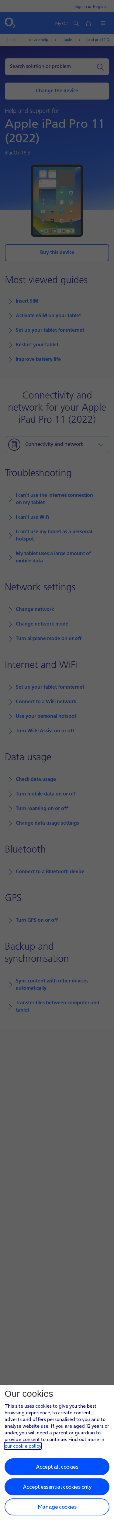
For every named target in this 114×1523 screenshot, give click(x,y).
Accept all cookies (57, 1466)
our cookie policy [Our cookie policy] (23, 1446)
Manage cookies (57, 1507)
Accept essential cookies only (57, 1487)
